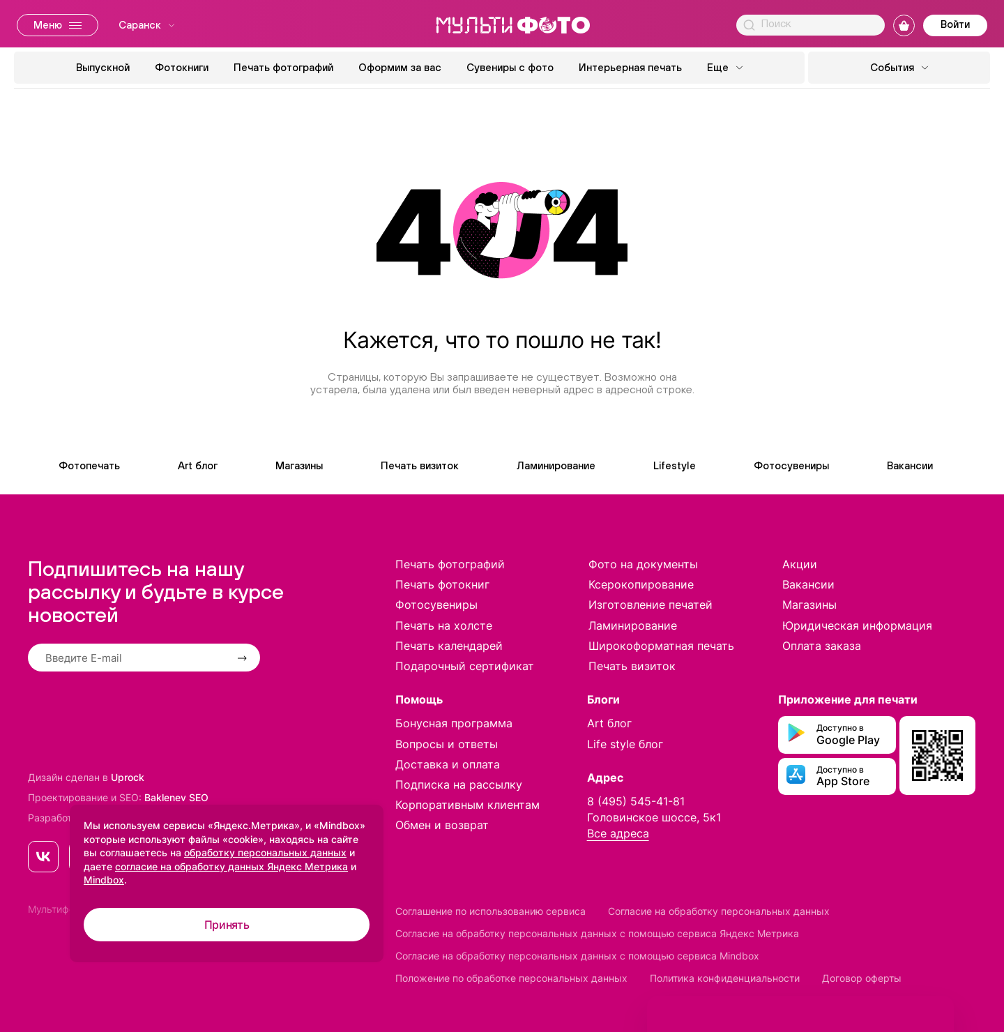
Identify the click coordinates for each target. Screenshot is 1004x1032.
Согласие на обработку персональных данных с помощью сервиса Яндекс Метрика (597, 933)
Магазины (299, 465)
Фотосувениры (791, 465)
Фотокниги (181, 67)
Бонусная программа (453, 723)
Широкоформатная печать (661, 646)
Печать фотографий (283, 67)
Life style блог (625, 744)
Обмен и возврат (442, 825)
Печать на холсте (443, 625)
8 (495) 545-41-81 (636, 801)
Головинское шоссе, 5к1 (654, 817)
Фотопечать (89, 465)
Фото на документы (643, 564)
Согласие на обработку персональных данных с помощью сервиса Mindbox (577, 956)
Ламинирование (556, 465)
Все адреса (618, 833)
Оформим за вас (399, 67)
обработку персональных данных (265, 852)
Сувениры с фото (510, 67)
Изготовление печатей (650, 605)
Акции (799, 564)
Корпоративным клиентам (467, 805)
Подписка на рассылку (458, 784)
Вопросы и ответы (446, 744)
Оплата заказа (821, 646)
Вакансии (910, 465)
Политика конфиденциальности (725, 978)
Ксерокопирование (641, 584)
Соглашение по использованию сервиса (490, 911)
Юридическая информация (857, 625)
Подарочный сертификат (464, 666)
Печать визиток (420, 465)
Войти (955, 24)
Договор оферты (862, 978)
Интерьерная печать (630, 67)
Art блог (198, 465)
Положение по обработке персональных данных (511, 978)
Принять (227, 925)
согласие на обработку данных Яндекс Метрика (231, 866)
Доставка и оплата (447, 764)
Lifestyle (674, 465)
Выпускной (103, 67)
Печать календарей (449, 646)
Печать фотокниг (442, 584)
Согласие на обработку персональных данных (719, 911)
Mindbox (104, 880)
